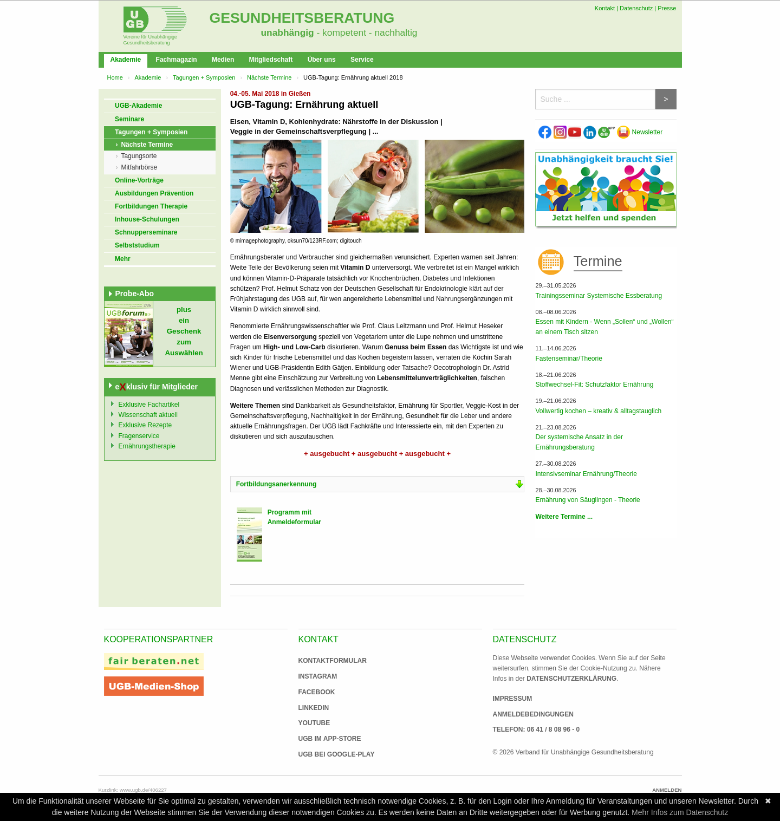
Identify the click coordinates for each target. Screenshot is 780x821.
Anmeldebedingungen (533, 714)
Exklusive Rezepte (145, 425)
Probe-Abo (134, 293)
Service (362, 59)
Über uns (322, 59)
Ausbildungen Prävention (154, 193)
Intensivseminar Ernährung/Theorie (585, 474)
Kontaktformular (332, 660)
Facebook (316, 692)
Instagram (317, 676)
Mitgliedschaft (271, 59)
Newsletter (639, 132)
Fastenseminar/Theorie (568, 358)
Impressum (512, 698)
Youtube (314, 723)
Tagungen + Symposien (204, 77)
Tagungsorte (139, 156)
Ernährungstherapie (147, 446)
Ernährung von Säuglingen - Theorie (587, 500)
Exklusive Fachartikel (149, 404)
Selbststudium (137, 245)
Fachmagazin (176, 59)
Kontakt (605, 8)
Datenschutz (636, 8)
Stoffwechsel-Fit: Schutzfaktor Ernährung (594, 384)
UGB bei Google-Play (325, 754)
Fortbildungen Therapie (151, 206)
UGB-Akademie (138, 105)
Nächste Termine (269, 77)
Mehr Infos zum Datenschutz (680, 812)
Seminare (129, 119)
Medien (223, 59)
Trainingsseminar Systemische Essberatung (598, 295)
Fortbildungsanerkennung (276, 484)
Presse (667, 8)
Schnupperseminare (146, 232)
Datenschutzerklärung (571, 678)
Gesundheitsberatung (302, 18)
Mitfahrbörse (139, 167)
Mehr (123, 259)
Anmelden (666, 790)
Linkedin (313, 708)
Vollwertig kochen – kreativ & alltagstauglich (598, 411)
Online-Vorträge (139, 180)
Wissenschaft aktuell (148, 415)
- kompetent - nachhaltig (366, 32)
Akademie (125, 59)
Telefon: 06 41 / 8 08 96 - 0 (536, 729)
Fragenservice (139, 436)
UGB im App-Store (325, 738)
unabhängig (287, 32)
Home (115, 77)
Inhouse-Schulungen (147, 219)
